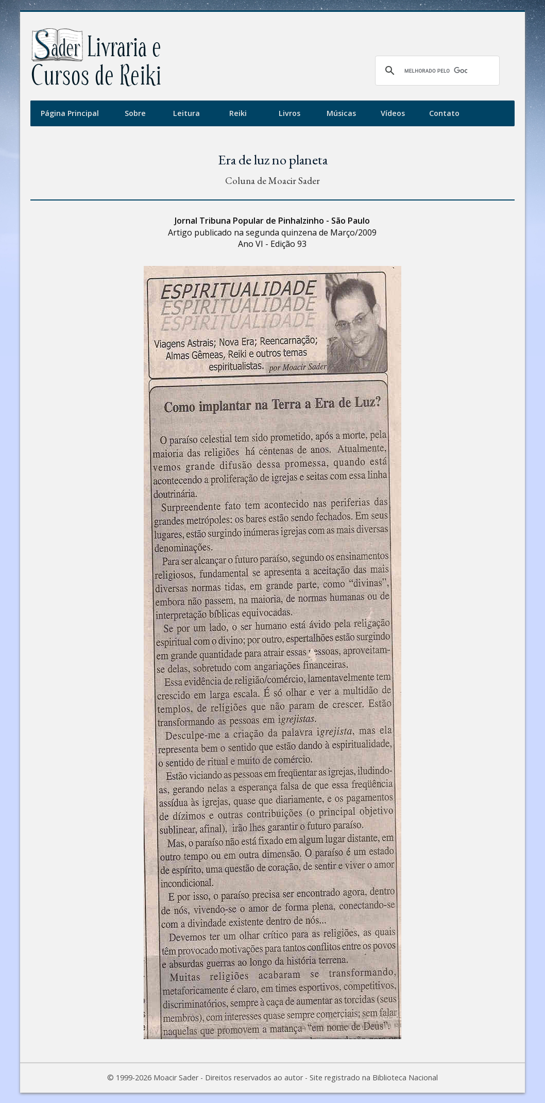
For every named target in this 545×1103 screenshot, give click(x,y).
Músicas (341, 113)
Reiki (238, 113)
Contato (444, 113)
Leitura (186, 113)
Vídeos (393, 113)
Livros (289, 113)
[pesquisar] (435, 70)
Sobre (135, 113)
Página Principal (70, 113)
